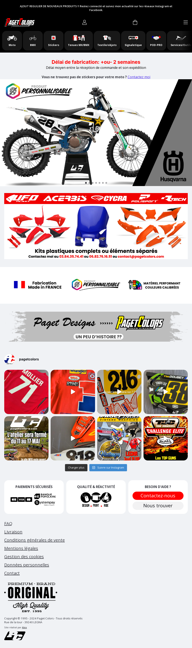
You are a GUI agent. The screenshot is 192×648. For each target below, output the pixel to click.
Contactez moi (139, 77)
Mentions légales (21, 548)
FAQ (8, 523)
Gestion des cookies (24, 556)
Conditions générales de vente (34, 540)
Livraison (13, 532)
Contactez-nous (158, 495)
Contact (12, 573)
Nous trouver (158, 505)
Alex (24, 627)
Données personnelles (26, 565)
